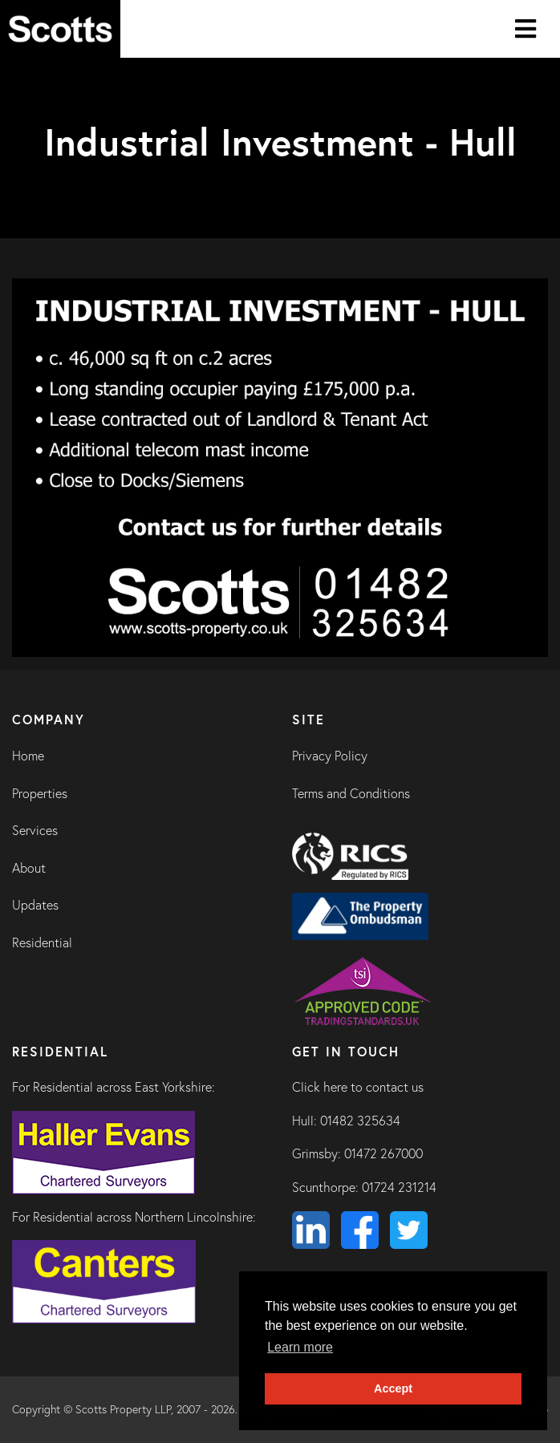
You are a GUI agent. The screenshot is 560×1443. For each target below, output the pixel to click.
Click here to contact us (358, 1087)
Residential (42, 942)
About (29, 868)
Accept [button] (393, 1388)
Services (35, 830)
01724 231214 (399, 1187)
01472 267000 (383, 1153)
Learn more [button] (300, 1347)
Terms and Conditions (351, 793)
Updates (35, 905)
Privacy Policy (329, 756)
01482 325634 (360, 1121)
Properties (39, 793)
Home (28, 756)
